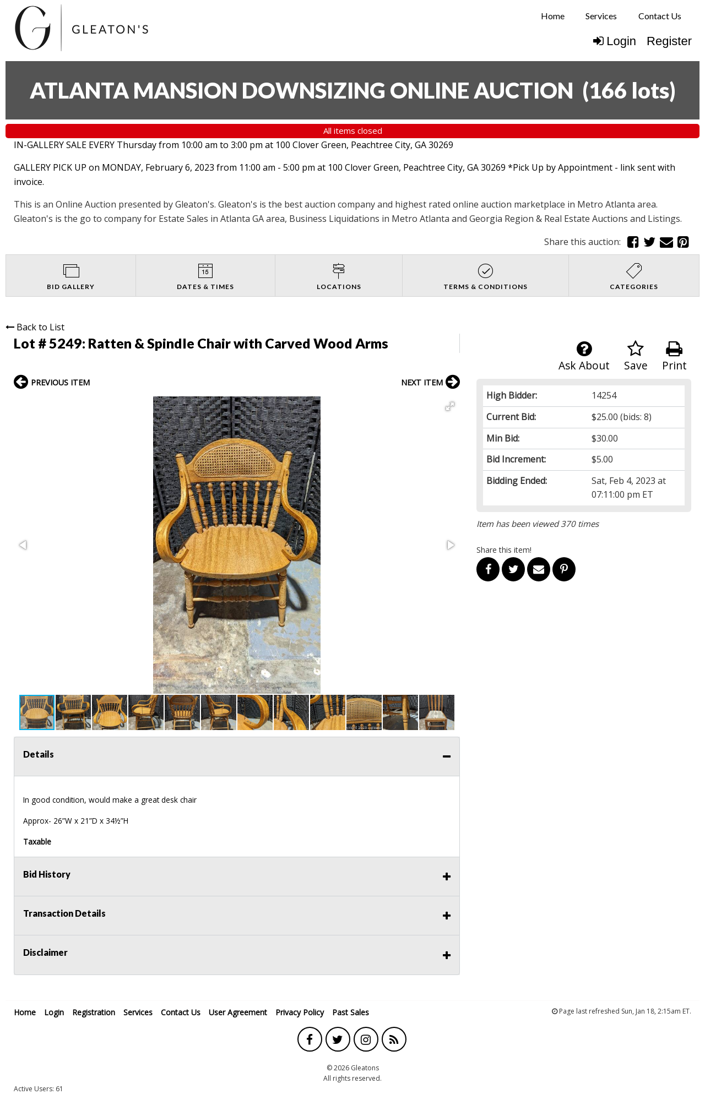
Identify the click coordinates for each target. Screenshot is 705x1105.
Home (553, 15)
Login (614, 41)
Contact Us (659, 15)
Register (669, 41)
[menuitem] (552, 16)
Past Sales (350, 1012)
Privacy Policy (299, 1012)
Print (674, 356)
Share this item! (504, 550)
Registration (93, 1012)
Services (601, 15)
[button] (450, 406)
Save (636, 356)
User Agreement (238, 1012)
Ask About (584, 356)
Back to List (35, 327)
